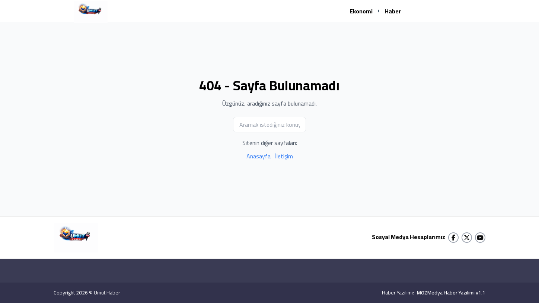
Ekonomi (361, 11)
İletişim (284, 156)
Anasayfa (258, 156)
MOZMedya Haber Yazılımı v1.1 (451, 292)
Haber (393, 11)
